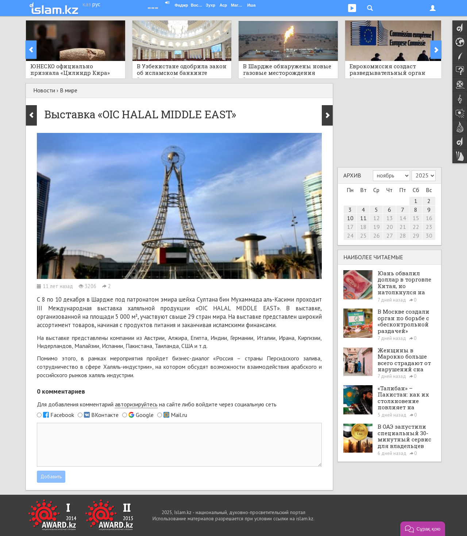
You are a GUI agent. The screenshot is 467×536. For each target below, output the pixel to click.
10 (350, 218)
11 (363, 218)
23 (429, 226)
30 (429, 235)
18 (363, 226)
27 (389, 235)
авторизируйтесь (136, 404)
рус (96, 4)
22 (416, 226)
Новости (44, 90)
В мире (68, 90)
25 (363, 235)
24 (350, 235)
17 (350, 226)
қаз (86, 4)
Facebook (62, 415)
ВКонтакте (105, 415)
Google (145, 415)
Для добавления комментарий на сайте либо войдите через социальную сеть (157, 404)
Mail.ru (179, 415)
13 (389, 218)
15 (416, 218)
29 (416, 235)
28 (403, 235)
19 (376, 226)
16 (429, 218)
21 (403, 226)
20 (389, 226)
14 (403, 218)
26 (376, 235)
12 (376, 218)
